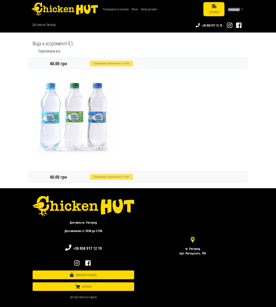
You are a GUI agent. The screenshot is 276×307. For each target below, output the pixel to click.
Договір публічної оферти (83, 297)
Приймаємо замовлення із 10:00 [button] (111, 63)
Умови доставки (149, 9)
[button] (235, 9)
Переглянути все (49, 51)
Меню (135, 9)
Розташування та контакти (116, 9)
